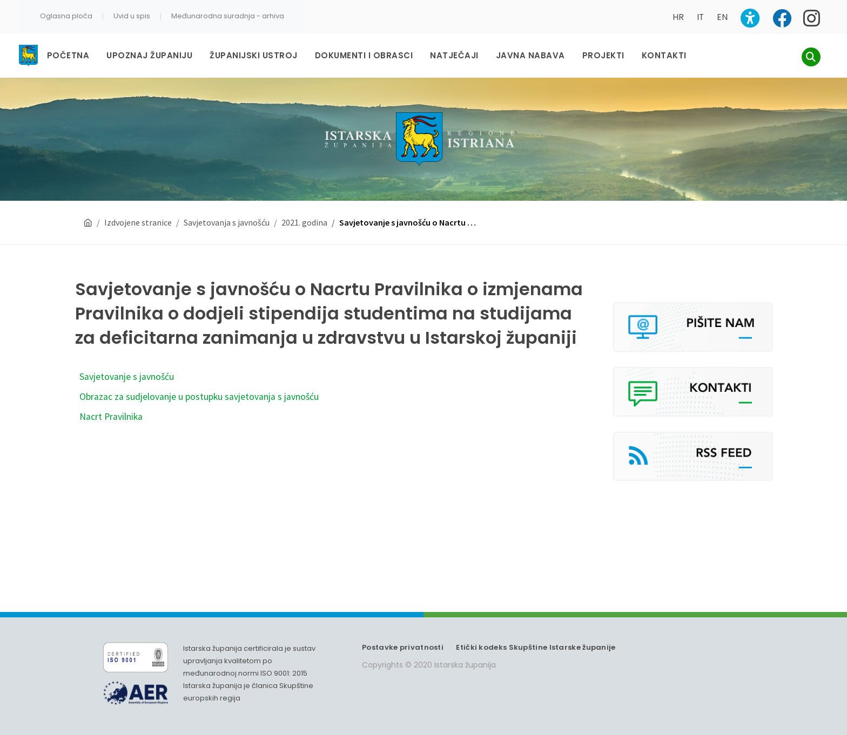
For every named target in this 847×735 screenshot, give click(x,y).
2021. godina (304, 222)
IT (700, 17)
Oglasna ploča (66, 16)
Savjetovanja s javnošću (227, 222)
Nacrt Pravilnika (111, 417)
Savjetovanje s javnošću (126, 377)
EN (722, 17)
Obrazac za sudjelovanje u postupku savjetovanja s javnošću (199, 397)
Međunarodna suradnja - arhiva (227, 16)
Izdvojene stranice (138, 222)
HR (678, 17)
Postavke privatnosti (402, 647)
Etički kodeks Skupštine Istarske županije (535, 647)
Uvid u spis (131, 16)
